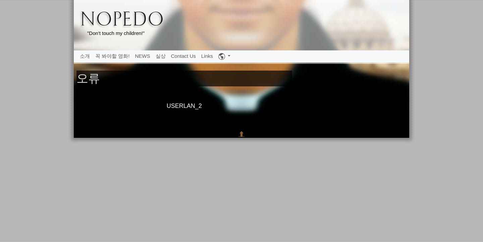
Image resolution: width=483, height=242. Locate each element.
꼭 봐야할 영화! (112, 56)
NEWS (142, 56)
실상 (161, 56)
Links (207, 56)
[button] (224, 56)
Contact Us (183, 56)
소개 (85, 56)
